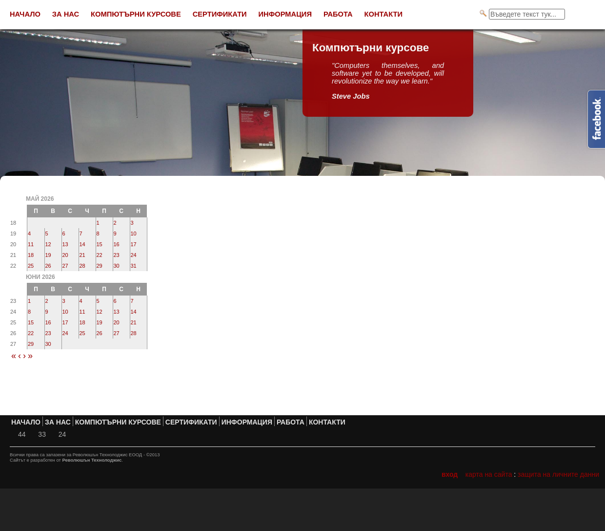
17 (134, 244)
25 (31, 266)
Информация (285, 14)
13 (65, 244)
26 (48, 266)
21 (82, 255)
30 (117, 266)
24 (134, 255)
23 (117, 255)
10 (134, 233)
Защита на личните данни (558, 474)
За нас (65, 14)
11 (31, 244)
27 (65, 266)
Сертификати (220, 14)
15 (99, 244)
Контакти (383, 14)
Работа (338, 14)
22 (99, 255)
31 (134, 266)
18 (31, 255)
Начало (25, 14)
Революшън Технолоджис (91, 460)
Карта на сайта (488, 474)
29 (99, 266)
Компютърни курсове (136, 14)
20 (65, 255)
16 (117, 244)
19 (48, 255)
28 (82, 266)
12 (48, 244)
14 (82, 244)
